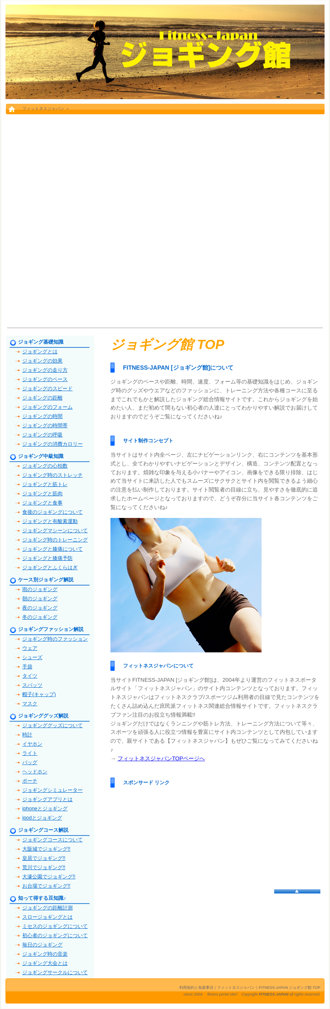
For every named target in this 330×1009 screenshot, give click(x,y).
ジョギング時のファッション (55, 639)
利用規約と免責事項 (196, 987)
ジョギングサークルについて (55, 972)
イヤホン (32, 744)
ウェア (29, 648)
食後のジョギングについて (52, 512)
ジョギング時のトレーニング (55, 540)
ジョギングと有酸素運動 (50, 521)
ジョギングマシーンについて (55, 530)
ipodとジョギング (42, 818)
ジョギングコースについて (52, 840)
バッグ (29, 762)
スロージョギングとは (47, 917)
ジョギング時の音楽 (45, 954)
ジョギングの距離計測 (47, 908)
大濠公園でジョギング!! (49, 877)
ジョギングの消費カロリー (52, 444)
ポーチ (29, 781)
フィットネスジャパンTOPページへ (161, 758)
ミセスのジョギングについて (55, 926)
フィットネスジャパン (43, 108)
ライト (29, 753)
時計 (27, 735)
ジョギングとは (40, 352)
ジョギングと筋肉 (42, 494)
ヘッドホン (34, 772)
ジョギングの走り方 (45, 370)
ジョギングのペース (45, 379)
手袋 (27, 667)
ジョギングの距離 (42, 398)
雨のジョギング (40, 589)
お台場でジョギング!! (46, 886)
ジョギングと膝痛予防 (47, 558)
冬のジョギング (40, 617)
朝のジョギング (40, 599)
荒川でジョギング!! (43, 867)
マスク (29, 704)
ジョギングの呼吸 (42, 435)
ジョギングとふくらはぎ (50, 567)
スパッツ (32, 685)
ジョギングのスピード (47, 389)
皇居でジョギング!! (43, 858)
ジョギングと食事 (42, 503)
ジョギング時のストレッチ (52, 475)
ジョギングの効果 (42, 361)
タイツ (29, 676)
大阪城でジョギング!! (46, 849)
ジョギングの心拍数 (45, 466)
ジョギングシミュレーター (52, 790)
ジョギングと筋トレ (45, 484)
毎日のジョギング (42, 945)
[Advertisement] (98, 220)
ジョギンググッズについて (52, 725)
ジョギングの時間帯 (45, 425)
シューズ (32, 657)
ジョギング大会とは (45, 963)
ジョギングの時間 (42, 416)
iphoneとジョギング (45, 809)
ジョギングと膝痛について (52, 549)
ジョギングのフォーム (47, 407)
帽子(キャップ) (39, 694)
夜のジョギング (40, 608)
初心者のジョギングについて (55, 935)
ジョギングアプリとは (47, 799)
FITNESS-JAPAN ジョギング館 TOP (289, 987)
